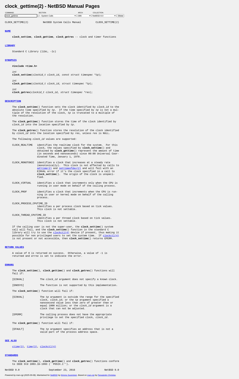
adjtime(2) (44, 168)
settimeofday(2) (70, 168)
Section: (43, 13)
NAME (8, 31)
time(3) (32, 346)
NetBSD (54, 375)
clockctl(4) (61, 232)
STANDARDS (11, 355)
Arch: (82, 13)
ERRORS (9, 265)
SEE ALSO (11, 340)
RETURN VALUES (14, 247)
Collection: (98, 13)
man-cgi (90, 375)
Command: (10, 13)
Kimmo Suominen (69, 375)
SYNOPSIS (11, 60)
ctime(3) (18, 346)
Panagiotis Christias (107, 375)
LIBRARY (10, 45)
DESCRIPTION (13, 101)
